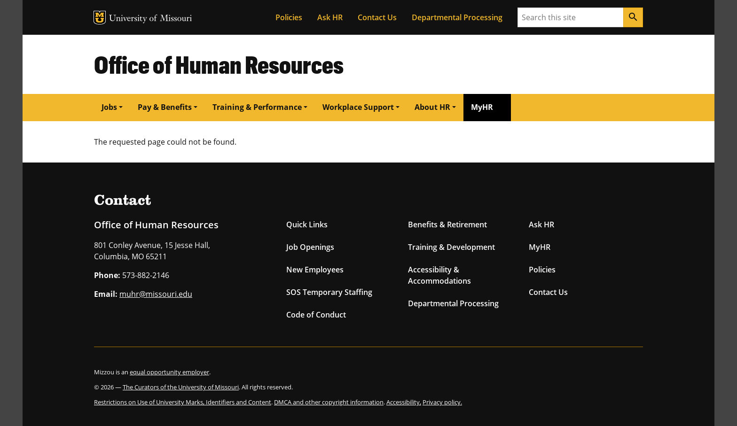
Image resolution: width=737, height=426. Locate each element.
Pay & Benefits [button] (165, 107)
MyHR (482, 107)
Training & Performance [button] (257, 107)
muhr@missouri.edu (155, 294)
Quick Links (307, 224)
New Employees (315, 269)
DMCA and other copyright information (329, 402)
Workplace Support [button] (358, 107)
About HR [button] (432, 107)
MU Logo (100, 17)
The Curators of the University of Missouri (181, 387)
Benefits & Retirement (447, 224)
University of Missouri (150, 19)
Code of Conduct (316, 315)
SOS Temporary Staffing (329, 292)
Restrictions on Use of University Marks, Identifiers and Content (182, 402)
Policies (288, 17)
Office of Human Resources (219, 64)
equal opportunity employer (169, 372)
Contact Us (377, 17)
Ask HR (330, 17)
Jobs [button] (109, 107)
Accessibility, (403, 402)
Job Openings (310, 247)
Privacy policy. (442, 402)
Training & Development (451, 247)
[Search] (633, 17)
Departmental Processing (457, 17)
